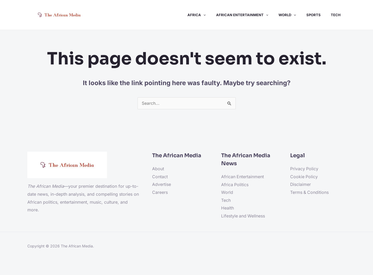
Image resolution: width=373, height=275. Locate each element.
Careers (160, 192)
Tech (226, 200)
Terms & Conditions (309, 192)
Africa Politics (235, 184)
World (227, 192)
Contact (160, 177)
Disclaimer (300, 184)
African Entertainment (242, 177)
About (158, 169)
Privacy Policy (304, 169)
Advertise (161, 184)
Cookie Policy (304, 177)
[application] (211, 14)
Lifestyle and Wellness (243, 216)
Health (227, 208)
